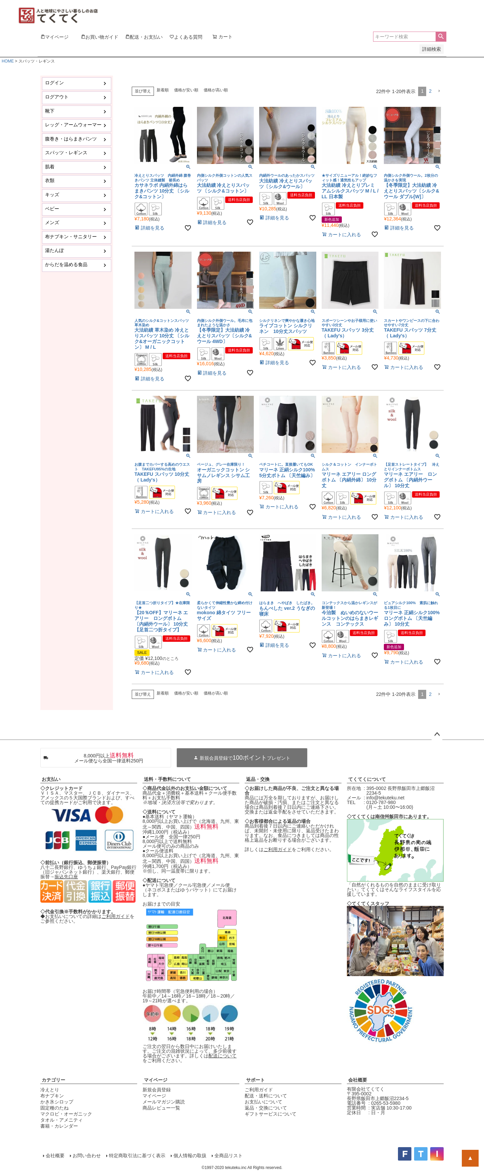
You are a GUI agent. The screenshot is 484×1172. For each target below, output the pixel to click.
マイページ (155, 1080)
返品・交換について (266, 1108)
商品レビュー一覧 (161, 1108)
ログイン (54, 82)
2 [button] (430, 91)
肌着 (49, 166)
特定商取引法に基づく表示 (137, 1155)
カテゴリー (53, 1080)
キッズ (52, 194)
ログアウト (57, 96)
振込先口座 (66, 876)
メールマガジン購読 (164, 1101)
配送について (222, 1055)
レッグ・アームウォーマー (73, 124)
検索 (441, 36)
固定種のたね (54, 1108)
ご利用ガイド (116, 916)
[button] (439, 91)
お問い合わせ (87, 1155)
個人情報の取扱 (189, 1155)
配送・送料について (266, 1095)
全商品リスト (228, 1155)
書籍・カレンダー (59, 1126)
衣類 (49, 180)
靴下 (49, 111)
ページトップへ (437, 734)
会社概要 (357, 1080)
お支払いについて (263, 1101)
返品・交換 (258, 779)
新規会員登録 (157, 1089)
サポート (255, 1080)
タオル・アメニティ (61, 1120)
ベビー (52, 208)
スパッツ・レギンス (66, 152)
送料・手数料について (167, 779)
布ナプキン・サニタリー (71, 236)
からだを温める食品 (66, 264)
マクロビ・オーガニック (66, 1114)
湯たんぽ (54, 250)
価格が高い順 (216, 90)
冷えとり (49, 1089)
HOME (8, 61)
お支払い (51, 779)
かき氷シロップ (56, 1101)
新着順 (163, 90)
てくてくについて (367, 779)
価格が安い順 (186, 90)
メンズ (52, 222)
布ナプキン (52, 1095)
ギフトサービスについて (270, 1114)
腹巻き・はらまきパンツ (71, 138)
